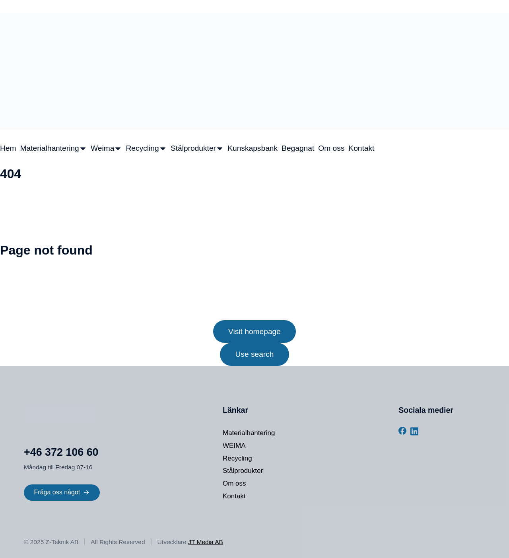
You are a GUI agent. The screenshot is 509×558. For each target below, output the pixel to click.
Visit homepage (254, 331)
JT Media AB (205, 542)
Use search (254, 354)
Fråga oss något (62, 492)
